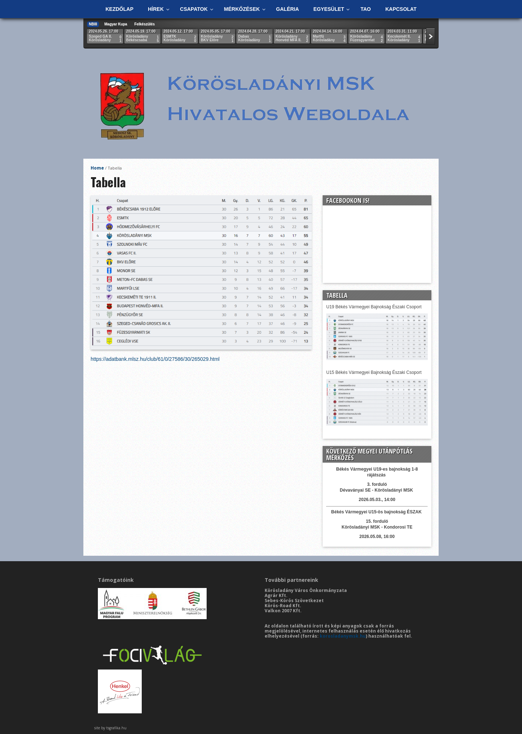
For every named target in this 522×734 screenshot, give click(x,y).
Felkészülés (144, 24)
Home (97, 168)
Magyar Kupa (115, 24)
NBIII (93, 24)
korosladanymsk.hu (343, 636)
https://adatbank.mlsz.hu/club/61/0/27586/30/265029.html (155, 359)
